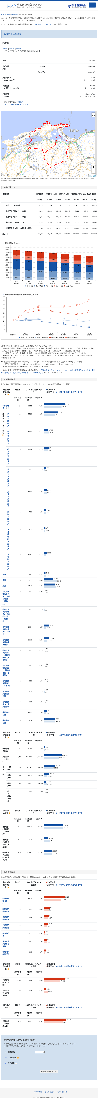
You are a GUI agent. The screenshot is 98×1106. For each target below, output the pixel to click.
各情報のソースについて (44, 24)
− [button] (93, 171)
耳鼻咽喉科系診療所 (8, 539)
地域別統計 (15, 14)
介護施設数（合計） (6, 901)
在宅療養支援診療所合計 (6, 642)
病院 (4, 574)
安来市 (18, 49)
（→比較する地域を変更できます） (69, 392)
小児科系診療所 (8, 456)
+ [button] (93, 167)
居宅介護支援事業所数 (6, 943)
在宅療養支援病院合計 (6, 693)
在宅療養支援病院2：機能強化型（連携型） (6, 670)
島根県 (5, 49)
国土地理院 (92, 176)
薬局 (4, 586)
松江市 (12, 49)
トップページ (5, 14)
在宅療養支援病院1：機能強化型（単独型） (6, 655)
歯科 (4, 580)
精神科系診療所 (8, 561)
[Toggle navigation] (92, 5)
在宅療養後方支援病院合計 (6, 704)
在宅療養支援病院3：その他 (6, 683)
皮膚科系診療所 (8, 499)
